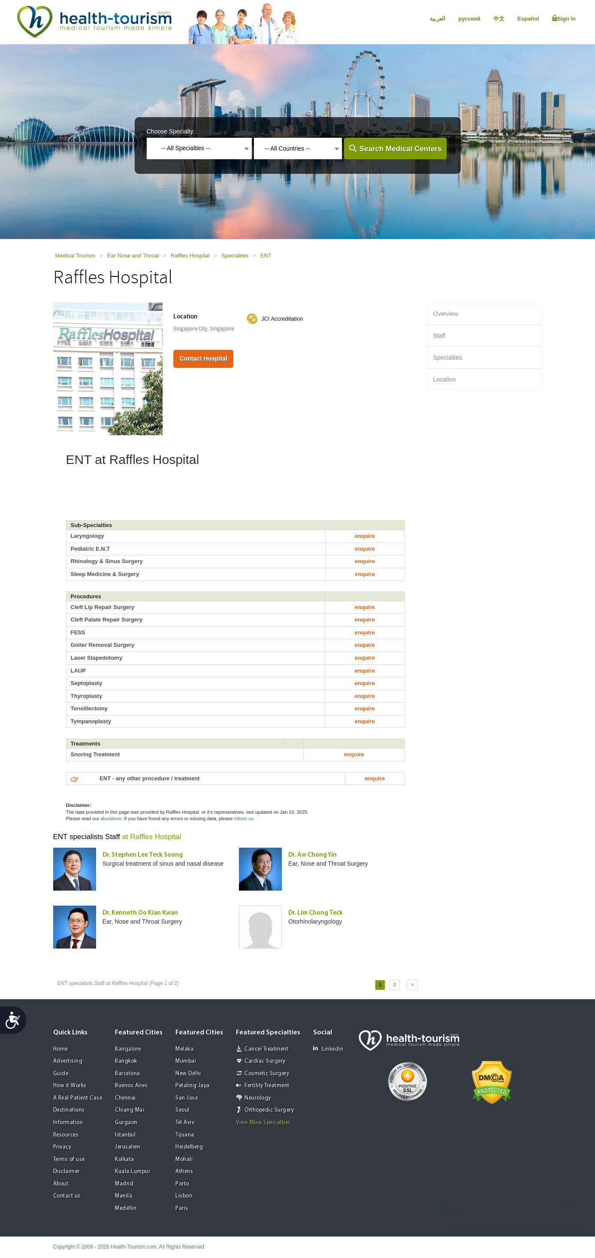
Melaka (184, 1049)
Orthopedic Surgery (269, 1110)
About (61, 1184)
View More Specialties (263, 1122)
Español (528, 18)
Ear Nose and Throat (133, 255)
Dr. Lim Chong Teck (315, 913)
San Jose (186, 1098)
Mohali (184, 1159)
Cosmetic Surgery (267, 1073)
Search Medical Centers (400, 149)
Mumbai (185, 1061)
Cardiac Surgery (265, 1061)
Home (60, 1049)
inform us (243, 818)
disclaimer (110, 818)
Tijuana (184, 1135)
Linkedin (328, 1049)
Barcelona (127, 1073)
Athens (184, 1171)
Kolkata (124, 1159)
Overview (445, 313)
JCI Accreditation (282, 318)
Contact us (67, 1196)
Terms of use (69, 1159)
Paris (181, 1208)
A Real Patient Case (78, 1098)
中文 (498, 18)
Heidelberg (189, 1147)
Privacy (62, 1147)
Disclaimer (66, 1171)
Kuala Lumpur (132, 1171)
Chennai (125, 1098)
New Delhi (188, 1073)
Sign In (564, 18)
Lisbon (183, 1196)
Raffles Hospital (190, 255)
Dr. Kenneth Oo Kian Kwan (140, 913)
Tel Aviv (184, 1122)
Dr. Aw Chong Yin (312, 855)
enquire (365, 536)
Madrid (124, 1184)
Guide (61, 1073)
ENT (266, 255)
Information (68, 1122)
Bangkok (126, 1061)
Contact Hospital (203, 358)
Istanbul (125, 1135)
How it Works (70, 1085)
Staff (439, 335)
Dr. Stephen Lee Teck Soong (143, 855)
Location (444, 379)
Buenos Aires (131, 1085)
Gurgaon (126, 1122)
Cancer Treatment (266, 1049)
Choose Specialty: (171, 131)
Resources (66, 1135)
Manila (123, 1196)
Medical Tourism (75, 255)
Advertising (68, 1061)
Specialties (234, 255)
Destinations (69, 1110)
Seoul (182, 1110)
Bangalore (128, 1049)
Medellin (125, 1208)
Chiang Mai (129, 1110)
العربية (437, 18)
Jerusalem (128, 1147)
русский (469, 18)
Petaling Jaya (192, 1085)
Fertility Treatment (267, 1085)
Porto (182, 1184)
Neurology (258, 1098)
